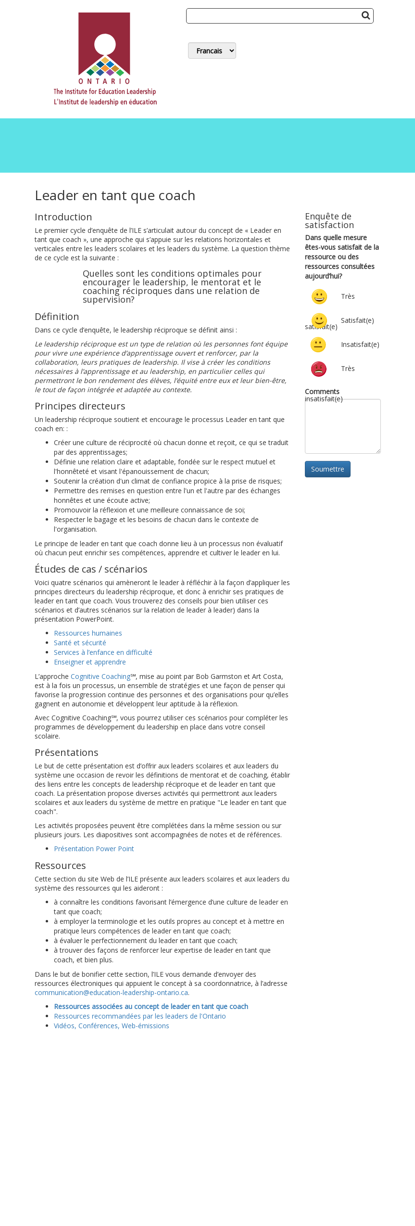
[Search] (280, 16)
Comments (322, 391)
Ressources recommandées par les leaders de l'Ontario (140, 1016)
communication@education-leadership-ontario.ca (111, 992)
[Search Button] (365, 15)
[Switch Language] (212, 50)
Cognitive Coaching (100, 676)
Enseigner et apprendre (90, 661)
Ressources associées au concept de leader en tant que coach (151, 1006)
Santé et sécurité (80, 642)
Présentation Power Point (94, 848)
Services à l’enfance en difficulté (103, 652)
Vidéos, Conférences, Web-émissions (111, 1025)
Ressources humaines (88, 633)
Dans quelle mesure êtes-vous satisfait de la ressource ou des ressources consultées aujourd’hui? (342, 257)
